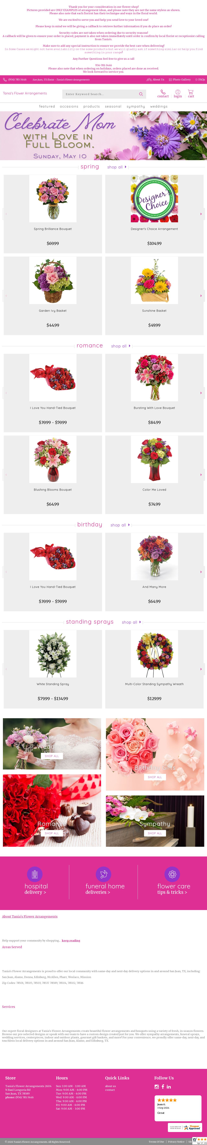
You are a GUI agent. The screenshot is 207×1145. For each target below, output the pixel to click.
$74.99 (154, 504)
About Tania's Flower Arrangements (30, 916)
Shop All (115, 167)
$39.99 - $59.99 (53, 422)
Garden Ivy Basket (53, 311)
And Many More (154, 587)
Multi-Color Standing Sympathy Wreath (154, 684)
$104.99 (154, 243)
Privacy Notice (176, 1141)
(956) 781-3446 (17, 79)
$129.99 (154, 698)
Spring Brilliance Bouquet (53, 229)
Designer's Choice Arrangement (154, 229)
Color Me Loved (154, 490)
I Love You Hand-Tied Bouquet (53, 408)
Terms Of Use (156, 1141)
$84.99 (154, 422)
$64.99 (53, 504)
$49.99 (154, 325)
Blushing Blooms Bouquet (53, 490)
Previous (5, 214)
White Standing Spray (53, 684)
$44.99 (53, 325)
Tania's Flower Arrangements (25, 93)
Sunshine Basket (154, 311)
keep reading (71, 940)
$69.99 (53, 243)
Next (201, 214)
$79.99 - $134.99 (53, 698)
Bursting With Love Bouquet (154, 408)
